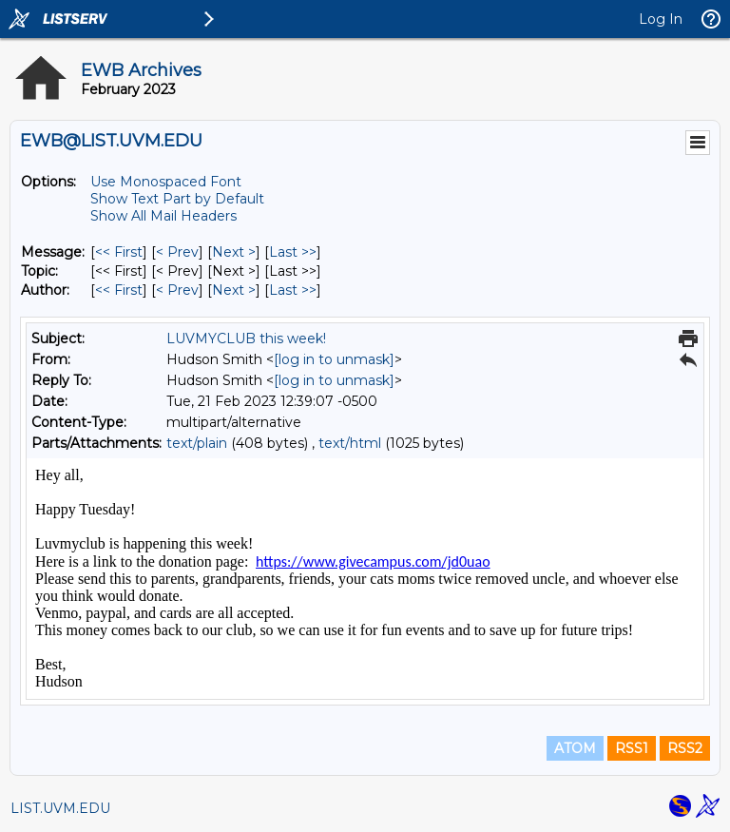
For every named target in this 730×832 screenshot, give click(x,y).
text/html (349, 443)
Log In (660, 19)
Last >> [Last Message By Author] (293, 290)
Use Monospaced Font (165, 181)
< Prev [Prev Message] (177, 252)
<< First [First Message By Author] (119, 290)
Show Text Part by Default (177, 198)
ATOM (575, 748)
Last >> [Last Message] (293, 252)
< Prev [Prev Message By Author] (177, 290)
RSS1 (631, 748)
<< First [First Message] (119, 252)
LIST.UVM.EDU (60, 808)
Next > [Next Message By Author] (234, 290)
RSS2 (684, 748)
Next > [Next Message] (234, 252)
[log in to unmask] (334, 359)
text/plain (196, 443)
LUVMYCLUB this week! (246, 338)
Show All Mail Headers (163, 215)
